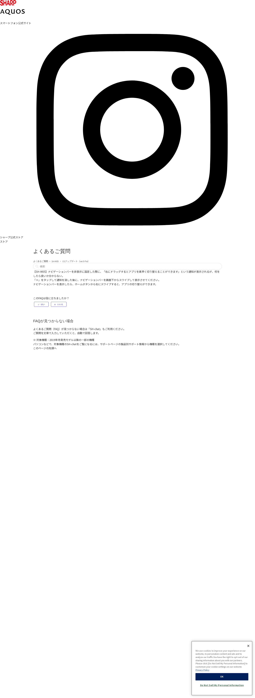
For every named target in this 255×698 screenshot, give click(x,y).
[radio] (41, 304)
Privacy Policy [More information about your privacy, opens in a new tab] (202, 685)
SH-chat (95, 329)
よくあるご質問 (40, 261)
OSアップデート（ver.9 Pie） (76, 261)
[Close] (248, 661)
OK (222, 692)
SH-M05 (55, 261)
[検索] (127, 266)
